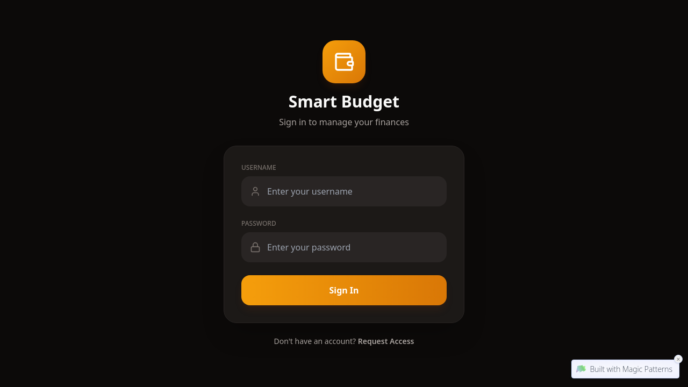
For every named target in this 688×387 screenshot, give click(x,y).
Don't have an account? (344, 341)
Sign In (344, 290)
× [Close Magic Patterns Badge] (678, 359)
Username (258, 167)
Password (258, 223)
